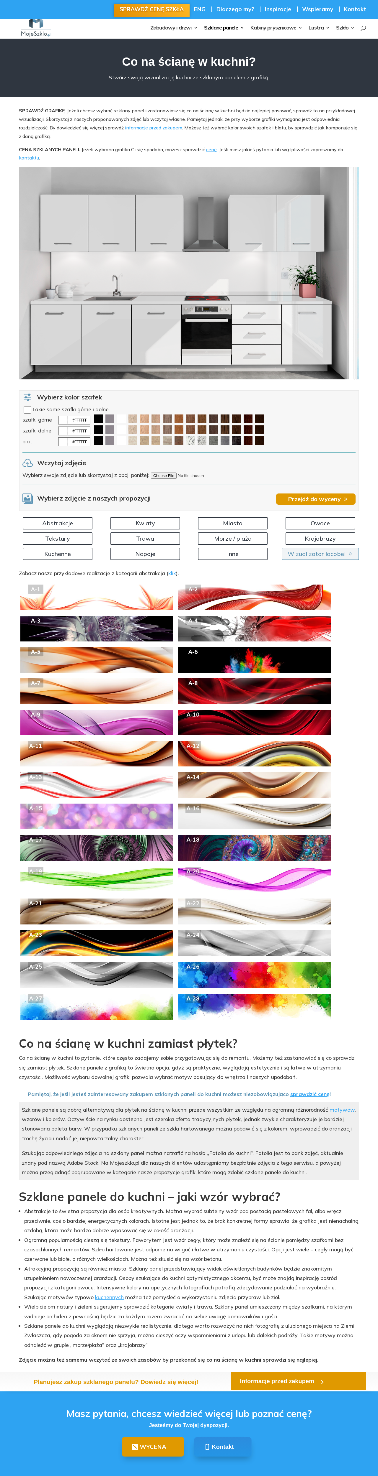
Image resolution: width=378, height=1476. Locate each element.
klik (172, 573)
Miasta (232, 523)
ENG (200, 9)
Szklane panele (221, 28)
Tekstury (57, 538)
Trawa (145, 538)
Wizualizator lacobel (317, 553)
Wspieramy (317, 9)
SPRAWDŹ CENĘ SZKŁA (152, 9)
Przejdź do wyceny (314, 499)
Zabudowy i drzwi (171, 28)
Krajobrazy (320, 538)
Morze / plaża (233, 538)
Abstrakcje (57, 523)
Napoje (145, 553)
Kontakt (355, 9)
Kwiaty (145, 523)
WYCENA (153, 1446)
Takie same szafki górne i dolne (70, 409)
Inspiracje (278, 9)
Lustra (316, 28)
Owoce (320, 523)
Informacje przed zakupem (277, 1381)
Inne (233, 553)
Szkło (342, 28)
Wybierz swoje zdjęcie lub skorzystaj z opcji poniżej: (85, 475)
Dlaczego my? (235, 9)
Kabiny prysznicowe (273, 28)
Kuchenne (57, 553)
